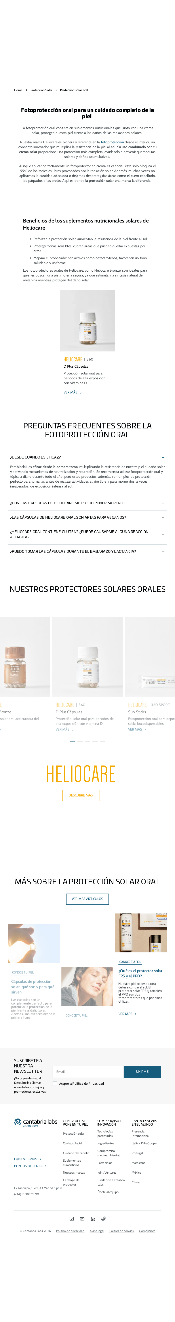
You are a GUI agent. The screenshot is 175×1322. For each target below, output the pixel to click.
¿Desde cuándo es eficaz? (35, 507)
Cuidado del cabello (76, 1265)
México (136, 1284)
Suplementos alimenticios (72, 1274)
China (136, 1294)
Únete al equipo (108, 1304)
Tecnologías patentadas (105, 1245)
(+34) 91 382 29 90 (26, 1306)
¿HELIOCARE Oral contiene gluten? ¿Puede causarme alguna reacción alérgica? (79, 584)
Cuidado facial (72, 1255)
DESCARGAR (87, 666)
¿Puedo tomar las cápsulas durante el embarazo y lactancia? (73, 601)
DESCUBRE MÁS (81, 907)
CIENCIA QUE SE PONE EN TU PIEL (75, 1234)
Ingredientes (105, 1255)
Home (18, 90)
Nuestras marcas (74, 1284)
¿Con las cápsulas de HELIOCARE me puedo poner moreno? (67, 553)
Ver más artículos (87, 1010)
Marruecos (138, 1274)
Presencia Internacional (140, 1245)
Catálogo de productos (71, 1294)
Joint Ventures (106, 1284)
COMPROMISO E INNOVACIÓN (109, 1234)
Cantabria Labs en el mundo (144, 1234)
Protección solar (73, 1245)
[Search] (147, 6)
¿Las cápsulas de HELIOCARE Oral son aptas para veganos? (68, 567)
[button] (72, 840)
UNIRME (142, 1183)
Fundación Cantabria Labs (111, 1294)
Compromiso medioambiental (108, 1265)
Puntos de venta (28, 1278)
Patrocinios (104, 1274)
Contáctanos (25, 1270)
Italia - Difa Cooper (144, 1255)
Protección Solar (41, 90)
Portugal (137, 1265)
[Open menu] (29, 6)
